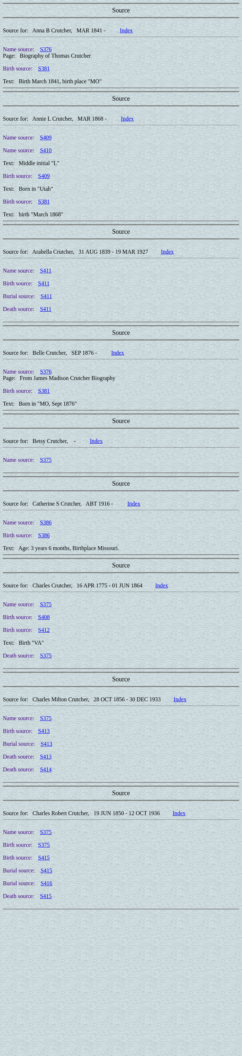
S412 (44, 630)
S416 (46, 883)
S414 (46, 769)
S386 (46, 522)
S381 (44, 68)
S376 (46, 49)
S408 (44, 617)
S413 (44, 731)
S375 (46, 460)
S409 (46, 137)
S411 (45, 271)
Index (126, 30)
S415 (44, 858)
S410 (46, 150)
